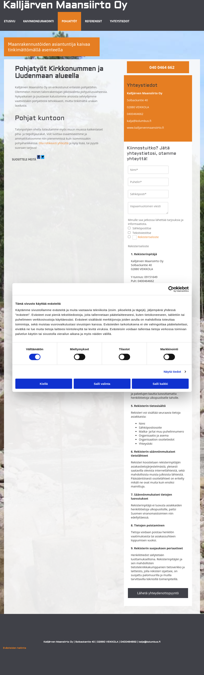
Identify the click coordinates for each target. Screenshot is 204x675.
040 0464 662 (162, 67)
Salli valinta (102, 383)
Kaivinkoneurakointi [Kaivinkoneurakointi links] (38, 21)
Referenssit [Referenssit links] (93, 21)
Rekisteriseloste (148, 237)
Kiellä (44, 383)
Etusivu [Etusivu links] (9, 21)
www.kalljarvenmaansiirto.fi (145, 127)
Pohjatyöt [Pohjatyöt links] (69, 21)
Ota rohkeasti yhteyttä (54, 143)
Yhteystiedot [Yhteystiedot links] (119, 21)
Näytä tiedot (172, 371)
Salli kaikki (160, 383)
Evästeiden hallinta (14, 648)
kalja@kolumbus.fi (139, 121)
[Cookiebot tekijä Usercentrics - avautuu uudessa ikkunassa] (171, 289)
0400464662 (135, 114)
